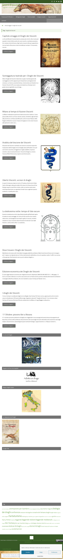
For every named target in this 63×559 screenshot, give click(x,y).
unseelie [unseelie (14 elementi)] (3, 529)
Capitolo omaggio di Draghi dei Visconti (19, 36)
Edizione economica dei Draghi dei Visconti (21, 271)
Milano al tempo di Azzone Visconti (17, 111)
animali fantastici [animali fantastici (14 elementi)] (5, 509)
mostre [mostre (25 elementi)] (43, 523)
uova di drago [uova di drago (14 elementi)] (8, 529)
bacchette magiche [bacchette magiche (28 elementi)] (47, 509)
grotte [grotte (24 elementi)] (54, 516)
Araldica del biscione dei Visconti (16, 142)
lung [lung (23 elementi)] (26, 523)
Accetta (28, 552)
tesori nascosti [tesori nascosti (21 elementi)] (45, 526)
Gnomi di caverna (11, 4)
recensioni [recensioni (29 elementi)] (5, 526)
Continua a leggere (9, 51)
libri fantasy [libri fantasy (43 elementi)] (10, 522)
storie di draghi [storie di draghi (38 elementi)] (35, 526)
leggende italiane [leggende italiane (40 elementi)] (29, 519)
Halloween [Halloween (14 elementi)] (58, 516)
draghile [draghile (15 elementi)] (59, 512)
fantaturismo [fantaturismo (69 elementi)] (15, 516)
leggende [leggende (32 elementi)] (18, 519)
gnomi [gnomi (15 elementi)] (34, 516)
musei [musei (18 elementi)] (47, 523)
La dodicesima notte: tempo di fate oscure (21, 211)
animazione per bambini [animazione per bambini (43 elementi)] (19, 508)
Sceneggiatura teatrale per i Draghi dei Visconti (23, 75)
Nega (41, 552)
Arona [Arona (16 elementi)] (30, 509)
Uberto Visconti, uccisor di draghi (16, 180)
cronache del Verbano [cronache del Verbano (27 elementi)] (39, 512)
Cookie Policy (40, 556)
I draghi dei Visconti (11, 293)
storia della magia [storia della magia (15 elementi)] (25, 526)
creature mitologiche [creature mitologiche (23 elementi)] (26, 512)
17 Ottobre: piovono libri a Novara (17, 314)
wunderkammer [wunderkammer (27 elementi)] (17, 529)
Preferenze (54, 552)
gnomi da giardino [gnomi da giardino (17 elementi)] (40, 516)
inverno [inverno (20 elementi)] (13, 520)
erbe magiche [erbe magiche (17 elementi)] (5, 516)
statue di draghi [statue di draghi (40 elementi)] (15, 526)
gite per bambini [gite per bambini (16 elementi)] (28, 516)
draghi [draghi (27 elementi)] (48, 512)
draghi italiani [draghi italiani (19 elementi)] (53, 512)
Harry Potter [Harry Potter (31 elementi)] (6, 519)
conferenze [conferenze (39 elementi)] (15, 512)
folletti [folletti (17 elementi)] (23, 516)
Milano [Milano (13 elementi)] (29, 523)
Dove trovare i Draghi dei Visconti (17, 250)
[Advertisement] (31, 475)
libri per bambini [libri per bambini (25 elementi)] (20, 523)
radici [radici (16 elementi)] (50, 523)
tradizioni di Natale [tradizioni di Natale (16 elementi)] (54, 526)
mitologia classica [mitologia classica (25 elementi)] (36, 523)
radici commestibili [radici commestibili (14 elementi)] (56, 523)
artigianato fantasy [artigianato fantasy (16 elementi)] (36, 509)
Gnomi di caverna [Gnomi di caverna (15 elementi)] (48, 516)
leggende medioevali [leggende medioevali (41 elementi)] (44, 519)
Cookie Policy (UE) (6, 549)
